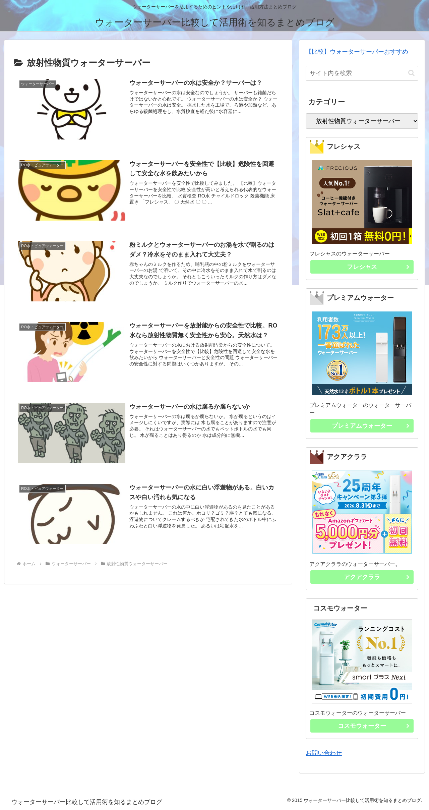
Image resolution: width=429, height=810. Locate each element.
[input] (362, 73)
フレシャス (380, 268)
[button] (411, 73)
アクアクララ (378, 578)
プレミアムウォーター (372, 427)
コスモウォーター (375, 727)
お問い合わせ (324, 753)
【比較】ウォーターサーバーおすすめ (357, 51)
